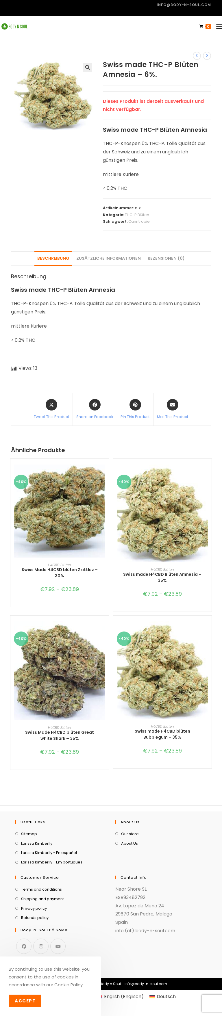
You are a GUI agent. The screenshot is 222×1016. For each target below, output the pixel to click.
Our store (130, 834)
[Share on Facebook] (94, 409)
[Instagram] (41, 946)
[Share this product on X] (51, 409)
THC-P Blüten (137, 215)
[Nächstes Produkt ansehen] (207, 56)
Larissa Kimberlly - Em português (51, 862)
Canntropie (139, 221)
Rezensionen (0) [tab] (166, 258)
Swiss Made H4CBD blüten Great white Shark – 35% (59, 735)
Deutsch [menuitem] (166, 996)
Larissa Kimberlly (36, 843)
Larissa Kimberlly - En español (49, 852)
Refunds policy (35, 917)
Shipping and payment (42, 899)
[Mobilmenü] (217, 26)
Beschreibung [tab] (53, 258)
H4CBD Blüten (59, 564)
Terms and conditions (41, 889)
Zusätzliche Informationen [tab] (108, 258)
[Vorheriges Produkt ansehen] (197, 56)
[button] (87, 67)
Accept (25, 1001)
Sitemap (29, 834)
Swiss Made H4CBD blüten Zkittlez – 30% (60, 573)
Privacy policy (34, 908)
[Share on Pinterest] (135, 409)
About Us (129, 843)
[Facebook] (24, 946)
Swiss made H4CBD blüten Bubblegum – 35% (162, 734)
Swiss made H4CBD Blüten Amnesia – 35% (162, 577)
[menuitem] (120, 997)
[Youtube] (58, 946)
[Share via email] (172, 409)
